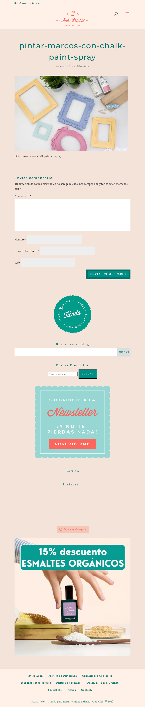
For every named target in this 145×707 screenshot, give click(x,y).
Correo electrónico (27, 251)
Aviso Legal (36, 676)
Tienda (71, 690)
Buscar (88, 374)
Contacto (87, 690)
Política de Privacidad (63, 676)
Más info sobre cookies (36, 683)
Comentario (23, 196)
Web (17, 262)
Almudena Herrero (67, 66)
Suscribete (55, 690)
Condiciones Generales (97, 676)
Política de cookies (68, 683)
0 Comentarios (83, 66)
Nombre (21, 239)
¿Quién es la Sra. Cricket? (103, 683)
